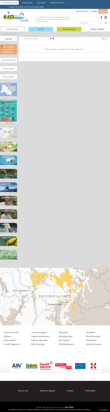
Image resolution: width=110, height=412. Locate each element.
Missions (41, 2)
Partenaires (8, 68)
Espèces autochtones (40, 336)
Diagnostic (103, 11)
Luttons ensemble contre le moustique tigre (26, 7)
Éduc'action (63, 332)
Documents (8, 76)
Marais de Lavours (94, 344)
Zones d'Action (10, 340)
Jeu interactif (8, 60)
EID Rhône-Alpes (9, 2)
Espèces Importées (39, 340)
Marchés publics (82, 11)
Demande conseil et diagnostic (8, 49)
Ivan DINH (69, 407)
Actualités (93, 11)
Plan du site (23, 390)
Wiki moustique (38, 344)
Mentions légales (47, 390)
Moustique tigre (66, 336)
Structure (27, 2)
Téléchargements (66, 344)
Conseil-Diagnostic (12, 344)
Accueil (8, 38)
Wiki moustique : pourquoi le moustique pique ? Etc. (64, 49)
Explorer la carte (55, 296)
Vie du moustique (38, 332)
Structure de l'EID (11, 332)
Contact (70, 390)
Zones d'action (57, 2)
